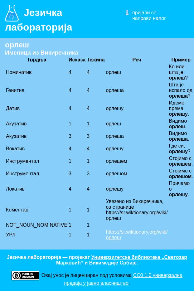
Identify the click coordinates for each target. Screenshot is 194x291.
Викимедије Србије (113, 262)
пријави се (144, 12)
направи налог (149, 18)
